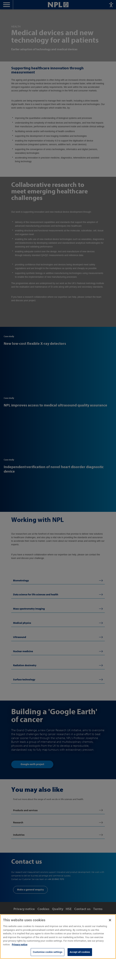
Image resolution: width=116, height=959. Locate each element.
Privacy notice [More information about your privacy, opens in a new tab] (19, 949)
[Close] (110, 925)
